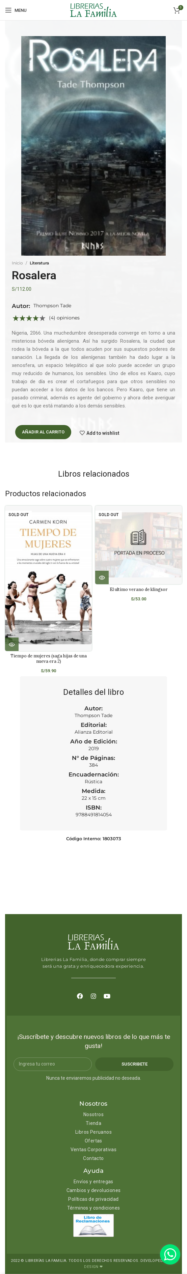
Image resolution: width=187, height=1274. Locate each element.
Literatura (39, 262)
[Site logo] (93, 9)
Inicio (17, 262)
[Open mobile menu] (16, 10)
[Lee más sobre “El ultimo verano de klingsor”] (102, 577)
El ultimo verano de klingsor (139, 589)
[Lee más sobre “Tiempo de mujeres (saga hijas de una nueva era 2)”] (12, 644)
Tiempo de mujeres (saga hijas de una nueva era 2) (48, 658)
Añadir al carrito (43, 431)
